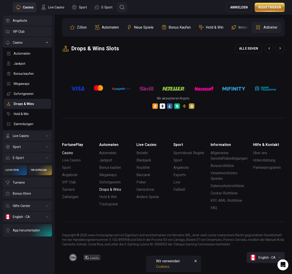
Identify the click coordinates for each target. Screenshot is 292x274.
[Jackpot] (27, 64)
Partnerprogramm (267, 167)
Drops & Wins (110, 189)
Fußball (179, 189)
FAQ (214, 208)
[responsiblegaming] (92, 257)
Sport (66, 167)
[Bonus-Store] (27, 193)
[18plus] (73, 257)
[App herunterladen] (27, 230)
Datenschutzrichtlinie (227, 186)
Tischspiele (108, 204)
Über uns (260, 153)
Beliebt (142, 153)
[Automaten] (27, 53)
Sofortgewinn (110, 182)
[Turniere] (27, 182)
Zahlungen (70, 197)
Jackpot (105, 160)
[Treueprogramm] (40, 170)
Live (176, 182)
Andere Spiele (147, 197)
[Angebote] (27, 21)
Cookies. (163, 266)
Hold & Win (108, 197)
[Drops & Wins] (27, 104)
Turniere (68, 189)
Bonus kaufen (110, 167)
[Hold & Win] (27, 114)
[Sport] (27, 147)
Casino (67, 153)
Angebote (70, 175)
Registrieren (269, 7)
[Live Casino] (27, 136)
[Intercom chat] (282, 264)
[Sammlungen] (27, 124)
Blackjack (143, 160)
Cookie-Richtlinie (224, 193)
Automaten (107, 153)
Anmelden (239, 7)
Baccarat (143, 175)
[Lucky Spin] (15, 170)
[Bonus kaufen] (27, 74)
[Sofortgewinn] (27, 94)
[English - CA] (27, 217)
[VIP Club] (27, 32)
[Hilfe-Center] (27, 206)
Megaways (108, 175)
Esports (179, 175)
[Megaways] (27, 84)
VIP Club (69, 182)
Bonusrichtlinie (222, 166)
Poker (141, 182)
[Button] (122, 7)
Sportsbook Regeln (188, 153)
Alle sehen (248, 48)
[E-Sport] (27, 158)
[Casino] (27, 43)
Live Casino (71, 160)
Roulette (143, 167)
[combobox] (266, 257)
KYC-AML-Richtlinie (226, 200)
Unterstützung (264, 160)
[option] (78, 27)
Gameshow (145, 189)
